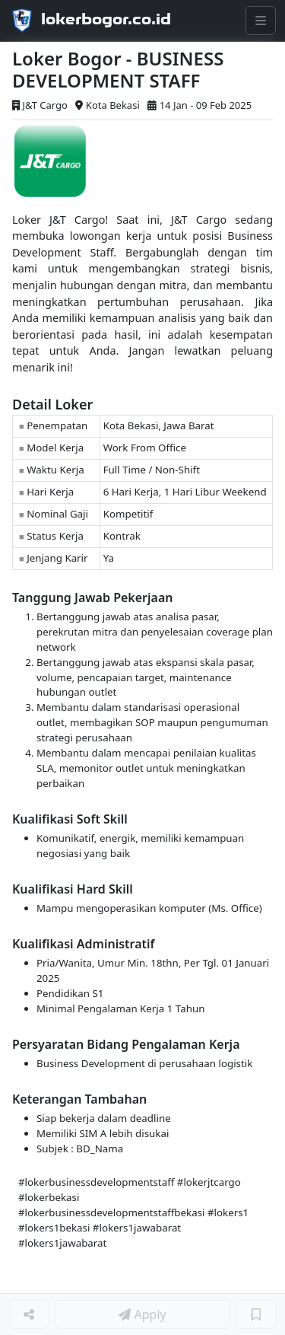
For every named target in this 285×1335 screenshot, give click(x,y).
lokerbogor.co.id (106, 19)
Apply (142, 1314)
